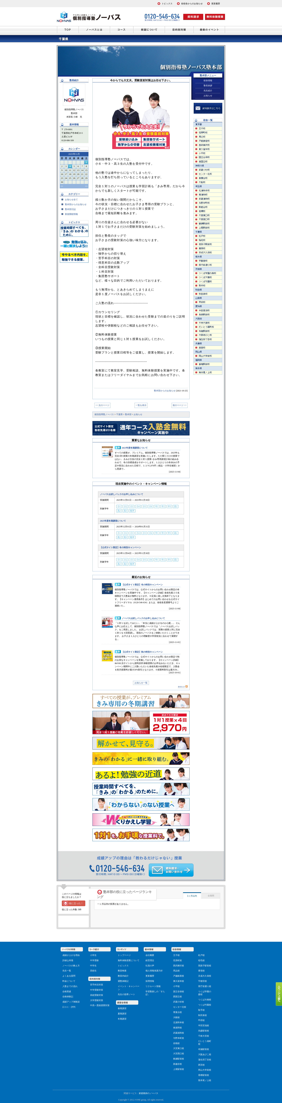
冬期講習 (122, 1019)
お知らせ (208, 95)
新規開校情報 (70, 214)
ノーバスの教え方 (71, 965)
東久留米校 (178, 981)
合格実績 (66, 991)
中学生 (93, 965)
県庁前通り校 (204, 986)
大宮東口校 (178, 1048)
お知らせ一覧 (141, 683)
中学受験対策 (96, 990)
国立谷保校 (178, 991)
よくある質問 (68, 976)
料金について (68, 981)
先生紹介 (208, 90)
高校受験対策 (96, 995)
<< (62, 186)
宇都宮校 (202, 981)
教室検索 (122, 970)
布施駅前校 (203, 1049)
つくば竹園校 (204, 1005)
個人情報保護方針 (154, 970)
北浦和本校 (178, 1022)
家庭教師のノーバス (148, 1093)
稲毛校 (201, 960)
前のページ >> (180, 405)
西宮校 (201, 1065)
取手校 (201, 1010)
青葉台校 (177, 1012)
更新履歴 (149, 976)
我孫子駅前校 (204, 965)
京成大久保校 (204, 976)
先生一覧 (66, 970)
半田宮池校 (203, 1025)
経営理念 (149, 960)
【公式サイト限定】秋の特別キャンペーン (142, 652)
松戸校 (201, 955)
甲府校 (201, 1020)
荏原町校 (177, 960)
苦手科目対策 (96, 984)
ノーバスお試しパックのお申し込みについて (121, 494)
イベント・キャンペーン (128, 988)
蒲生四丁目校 (204, 1059)
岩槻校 (176, 1043)
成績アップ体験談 (71, 1002)
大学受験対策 (96, 1000)
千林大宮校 (203, 1036)
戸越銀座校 (178, 976)
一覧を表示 (141, 405)
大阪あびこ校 (204, 1054)
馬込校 (176, 970)
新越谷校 (177, 1064)
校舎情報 (208, 80)
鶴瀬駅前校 (178, 1059)
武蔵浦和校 (178, 1033)
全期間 (211, 895)
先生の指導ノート (126, 994)
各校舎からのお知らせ (192, 3)
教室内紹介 (123, 976)
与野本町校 (178, 1038)
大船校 (176, 1017)
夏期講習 (122, 1013)
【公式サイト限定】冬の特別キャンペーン (120, 547)
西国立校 (177, 996)
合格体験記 (67, 996)
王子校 (176, 955)
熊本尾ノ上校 (204, 1080)
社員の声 (149, 965)
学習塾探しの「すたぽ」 (155, 993)
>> (86, 186)
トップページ (124, 955)
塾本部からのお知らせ (165, 390)
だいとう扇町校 (204, 1042)
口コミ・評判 (68, 1007)
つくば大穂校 (204, 999)
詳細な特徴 (67, 960)
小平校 (176, 986)
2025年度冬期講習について (135, 448)
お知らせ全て (70, 199)
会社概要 (149, 955)
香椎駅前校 (203, 1075)
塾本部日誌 (69, 209)
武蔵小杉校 (178, 1002)
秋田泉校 (202, 1015)
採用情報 (149, 981)
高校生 (93, 970)
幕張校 (201, 970)
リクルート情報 (153, 986)
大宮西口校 (178, 1053)
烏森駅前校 (203, 1030)
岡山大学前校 (204, 1070)
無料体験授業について (128, 960)
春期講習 (122, 1008)
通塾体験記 (123, 981)
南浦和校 (177, 1027)
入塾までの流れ (70, 986)
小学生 (93, 955)
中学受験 (94, 960)
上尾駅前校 (178, 1069)
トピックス (123, 965)
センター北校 (179, 1007)
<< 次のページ (102, 405)
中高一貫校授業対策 (100, 1005)
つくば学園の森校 (204, 993)
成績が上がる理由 (71, 955)
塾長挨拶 (208, 85)
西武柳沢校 (178, 965)
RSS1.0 (183, 687)
